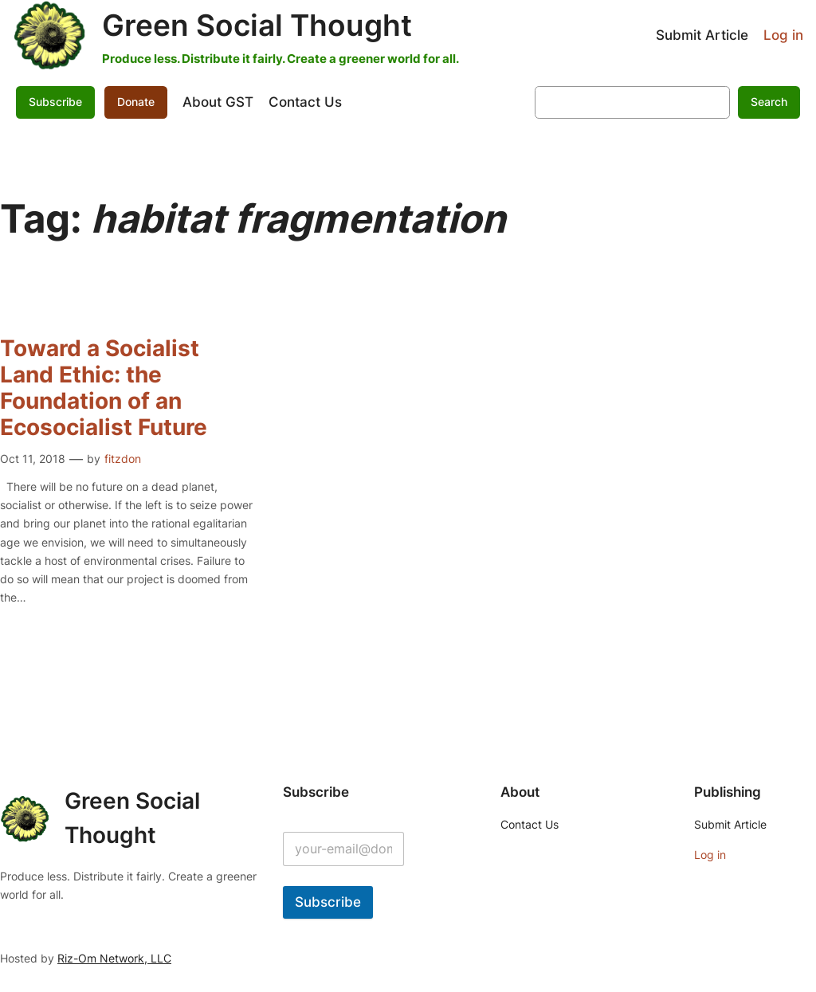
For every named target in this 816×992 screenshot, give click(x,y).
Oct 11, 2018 (32, 458)
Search (769, 101)
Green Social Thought (257, 25)
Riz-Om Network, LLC (114, 958)
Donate (136, 101)
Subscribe (55, 101)
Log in (783, 35)
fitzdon (122, 458)
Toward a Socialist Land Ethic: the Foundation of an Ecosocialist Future (103, 388)
